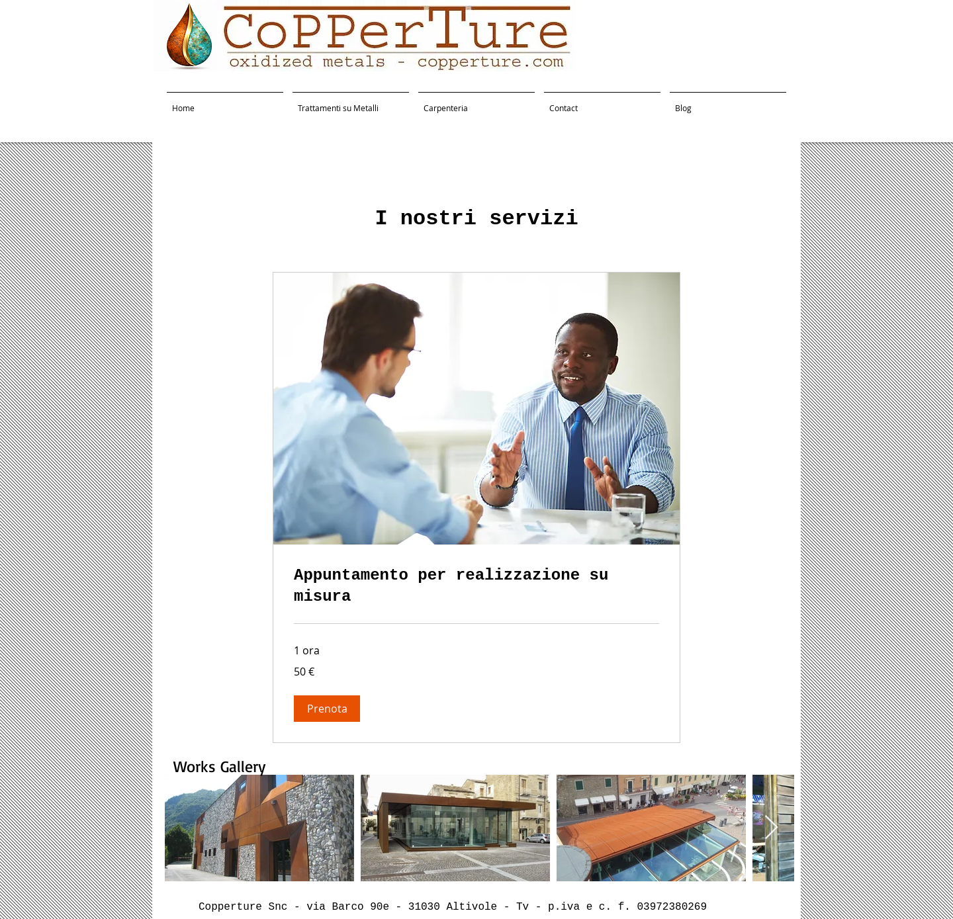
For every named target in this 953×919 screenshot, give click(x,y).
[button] (327, 708)
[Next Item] (771, 828)
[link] (476, 586)
